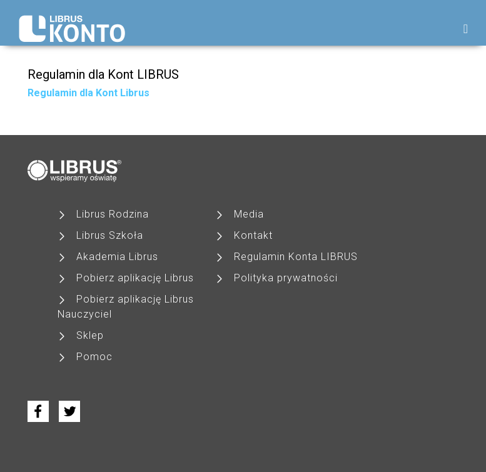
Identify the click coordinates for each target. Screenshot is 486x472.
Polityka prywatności (286, 278)
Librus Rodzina (112, 214)
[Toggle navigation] (465, 28)
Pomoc (94, 357)
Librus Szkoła (109, 235)
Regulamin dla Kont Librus (88, 93)
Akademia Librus (117, 257)
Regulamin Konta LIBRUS (296, 257)
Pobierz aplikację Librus (135, 278)
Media (249, 214)
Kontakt (253, 235)
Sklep (90, 335)
